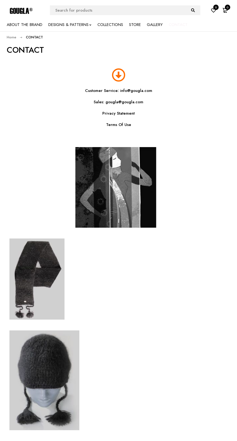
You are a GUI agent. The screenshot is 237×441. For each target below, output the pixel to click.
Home (11, 37)
